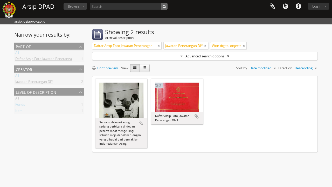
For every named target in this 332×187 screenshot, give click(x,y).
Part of (23, 46)
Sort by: (242, 68)
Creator (24, 68)
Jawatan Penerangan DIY (34, 82)
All (17, 53)
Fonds (20, 105)
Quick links (298, 6)
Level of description (36, 91)
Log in (317, 6)
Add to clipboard (140, 122)
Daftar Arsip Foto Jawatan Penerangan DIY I (48, 59)
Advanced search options (204, 56)
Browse (73, 6)
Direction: (285, 68)
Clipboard (272, 6)
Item (19, 111)
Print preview (105, 68)
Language (285, 6)
